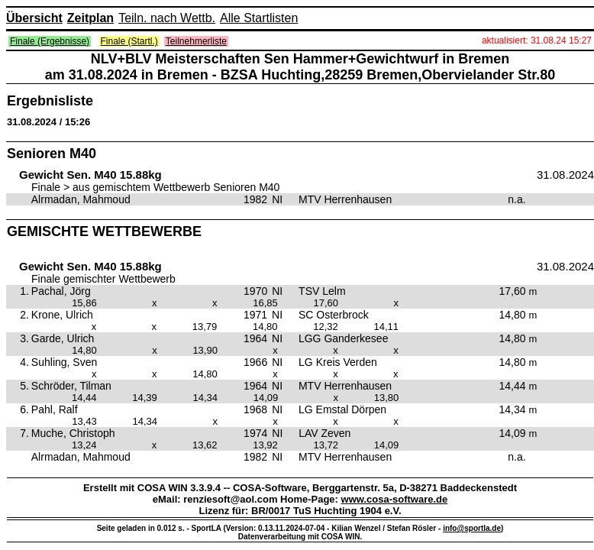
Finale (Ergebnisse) (49, 41)
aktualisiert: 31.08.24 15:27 (537, 40)
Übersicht (34, 17)
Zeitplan (90, 17)
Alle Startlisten (259, 17)
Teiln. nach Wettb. (166, 17)
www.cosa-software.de (394, 499)
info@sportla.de (472, 528)
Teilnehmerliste (196, 41)
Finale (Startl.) (129, 41)
